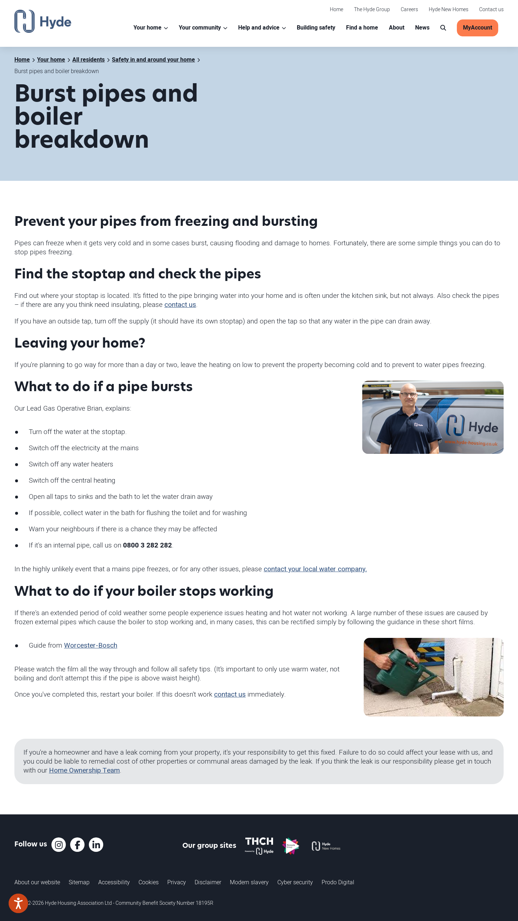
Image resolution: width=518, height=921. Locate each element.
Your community (200, 27)
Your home (147, 27)
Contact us (491, 9)
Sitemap (79, 882)
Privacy (176, 882)
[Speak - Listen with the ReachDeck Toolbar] (18, 903)
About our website (37, 882)
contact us (180, 305)
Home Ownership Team (84, 770)
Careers (409, 9)
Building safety (316, 27)
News (422, 27)
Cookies (148, 882)
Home (336, 9)
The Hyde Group (372, 9)
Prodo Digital (338, 882)
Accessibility (114, 882)
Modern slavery (249, 882)
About (396, 27)
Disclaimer (208, 882)
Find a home (362, 27)
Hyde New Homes (448, 9)
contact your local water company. (315, 569)
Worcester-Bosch (90, 645)
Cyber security (295, 882)
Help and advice (259, 27)
